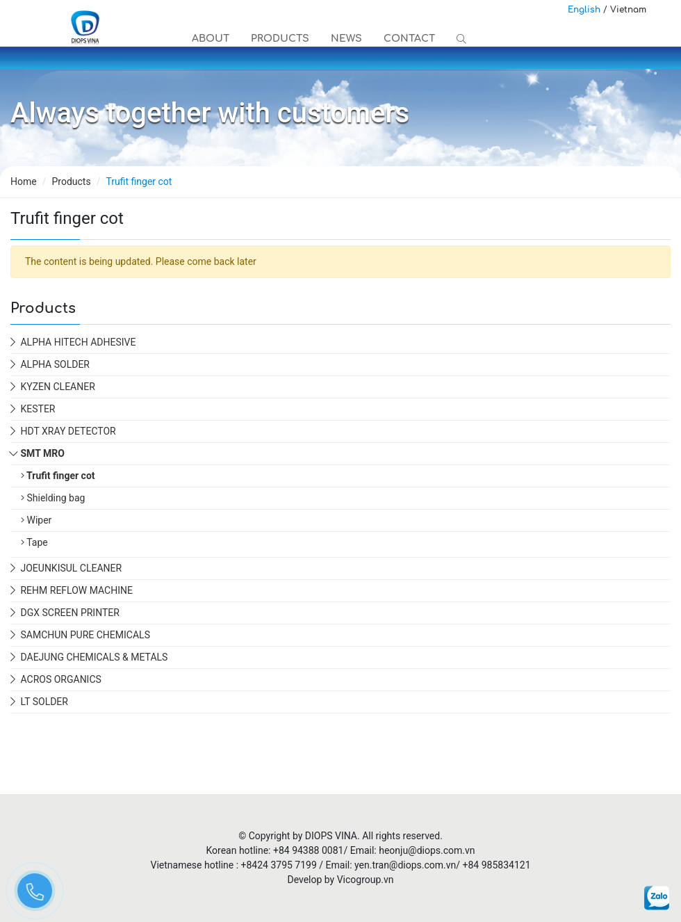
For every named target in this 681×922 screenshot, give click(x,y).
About (210, 38)
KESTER (37, 408)
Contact (406, 38)
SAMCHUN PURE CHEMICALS (84, 634)
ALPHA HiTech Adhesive (78, 342)
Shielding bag (53, 497)
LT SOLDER (43, 701)
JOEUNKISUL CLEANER (71, 568)
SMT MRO (42, 453)
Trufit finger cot (58, 475)
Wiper (36, 520)
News (344, 38)
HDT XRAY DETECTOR (67, 431)
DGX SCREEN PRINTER (69, 612)
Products (278, 38)
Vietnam (628, 10)
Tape (34, 542)
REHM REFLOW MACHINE (76, 590)
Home (23, 181)
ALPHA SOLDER (54, 364)
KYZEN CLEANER (57, 386)
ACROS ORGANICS (60, 679)
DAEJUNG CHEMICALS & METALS (93, 657)
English (584, 10)
